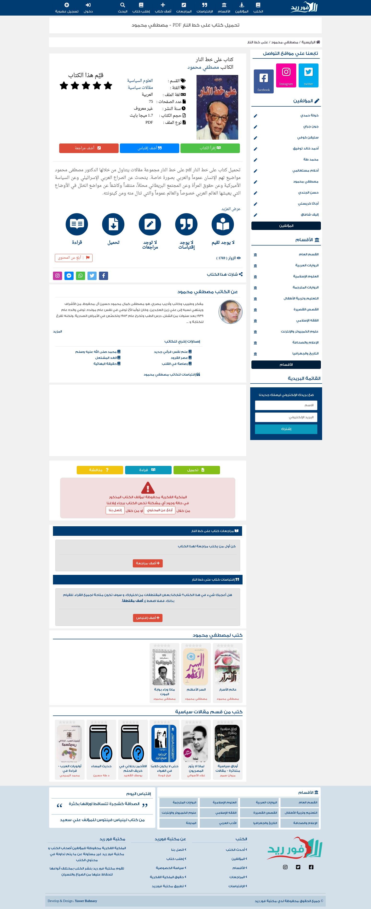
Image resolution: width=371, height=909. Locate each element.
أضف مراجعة (89, 148)
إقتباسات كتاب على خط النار (215, 579)
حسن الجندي (286, 193)
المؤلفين (241, 8)
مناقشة (100, 470)
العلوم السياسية (140, 81)
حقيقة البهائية (106, 363)
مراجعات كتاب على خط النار (214, 531)
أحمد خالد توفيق (286, 149)
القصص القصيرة (286, 310)
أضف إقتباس (150, 148)
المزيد (57, 331)
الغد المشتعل (107, 357)
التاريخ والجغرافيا (286, 354)
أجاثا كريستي (286, 204)
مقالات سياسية (140, 88)
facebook (264, 89)
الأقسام (224, 8)
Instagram (286, 84)
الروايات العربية (286, 266)
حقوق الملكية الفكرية (168, 877)
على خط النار (257, 42)
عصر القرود (181, 357)
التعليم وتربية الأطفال (286, 299)
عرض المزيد (231, 209)
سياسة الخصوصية (171, 868)
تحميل (197, 470)
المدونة (191, 823)
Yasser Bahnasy (86, 901)
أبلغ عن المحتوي (159, 510)
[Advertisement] (148, 420)
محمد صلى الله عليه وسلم (97, 351)
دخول (88, 8)
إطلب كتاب (141, 8)
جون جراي (286, 127)
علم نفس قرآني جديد (172, 351)
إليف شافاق (286, 215)
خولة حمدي (286, 116)
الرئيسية (310, 42)
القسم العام (286, 255)
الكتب (258, 8)
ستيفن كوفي (286, 138)
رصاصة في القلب (176, 363)
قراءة (148, 470)
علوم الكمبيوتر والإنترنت (286, 332)
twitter (308, 84)
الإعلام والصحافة (286, 343)
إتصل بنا (115, 510)
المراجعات (183, 8)
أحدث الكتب (236, 849)
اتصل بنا (178, 849)
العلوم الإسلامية (286, 277)
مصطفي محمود (284, 42)
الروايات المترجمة (286, 288)
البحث (122, 8)
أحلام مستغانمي (286, 171)
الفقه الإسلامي (286, 321)
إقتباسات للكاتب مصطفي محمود (172, 374)
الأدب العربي (228, 823)
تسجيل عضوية (67, 8)
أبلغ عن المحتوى (73, 258)
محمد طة (286, 160)
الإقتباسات (205, 8)
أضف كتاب (163, 8)
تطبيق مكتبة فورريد (169, 886)
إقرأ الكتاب (210, 148)
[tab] (220, 229)
